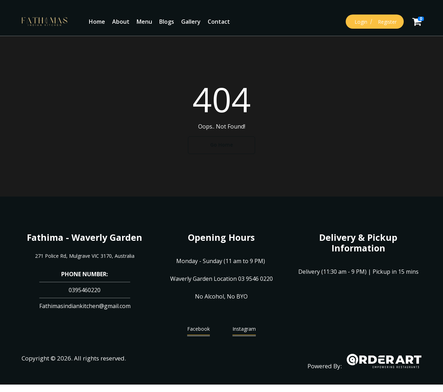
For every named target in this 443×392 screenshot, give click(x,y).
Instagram (244, 330)
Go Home (221, 144)
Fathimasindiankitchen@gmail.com (85, 306)
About (121, 21)
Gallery (191, 21)
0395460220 (84, 290)
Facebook (198, 330)
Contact (219, 21)
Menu (144, 21)
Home (97, 21)
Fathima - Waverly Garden (84, 237)
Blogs (166, 21)
